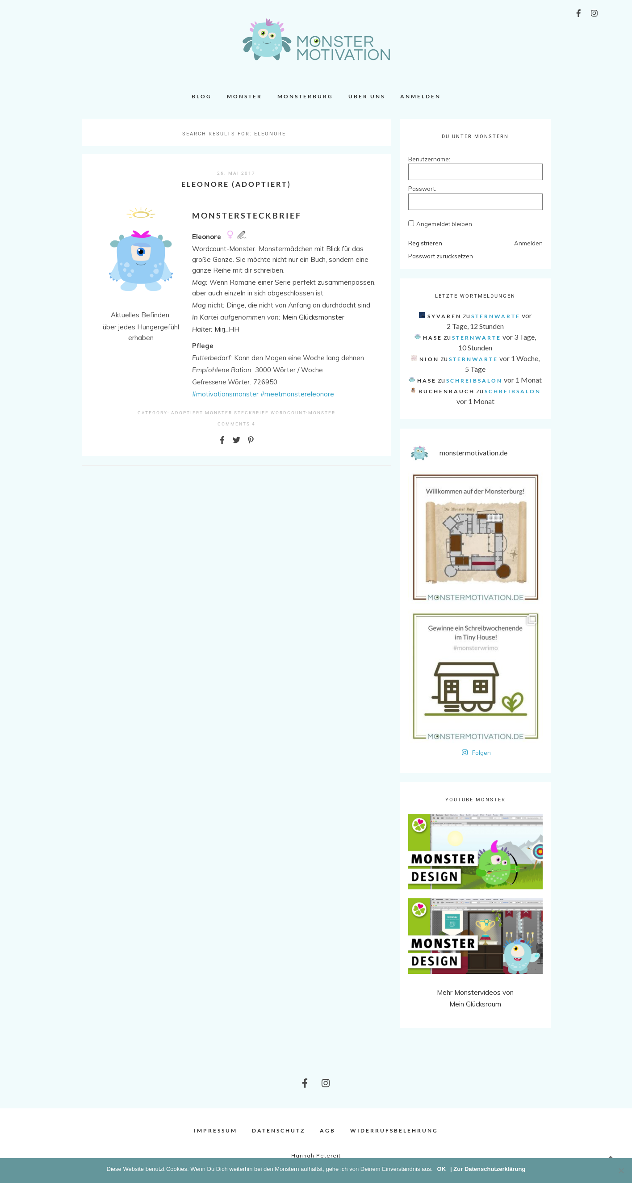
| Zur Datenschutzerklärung (487, 1169)
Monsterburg (305, 96)
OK (441, 1169)
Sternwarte (495, 316)
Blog (202, 96)
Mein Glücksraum (475, 1004)
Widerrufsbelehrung (394, 1130)
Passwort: (422, 188)
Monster (244, 96)
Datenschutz (278, 1130)
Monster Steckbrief (237, 412)
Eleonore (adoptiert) (236, 184)
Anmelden (420, 96)
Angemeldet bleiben (444, 223)
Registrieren (425, 243)
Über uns (366, 96)
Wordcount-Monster (303, 412)
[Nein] (620, 1170)
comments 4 (236, 423)
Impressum (215, 1130)
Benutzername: (423, 159)
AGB (327, 1130)
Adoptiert (187, 412)
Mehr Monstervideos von (475, 992)
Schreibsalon (474, 380)
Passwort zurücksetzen (440, 256)
